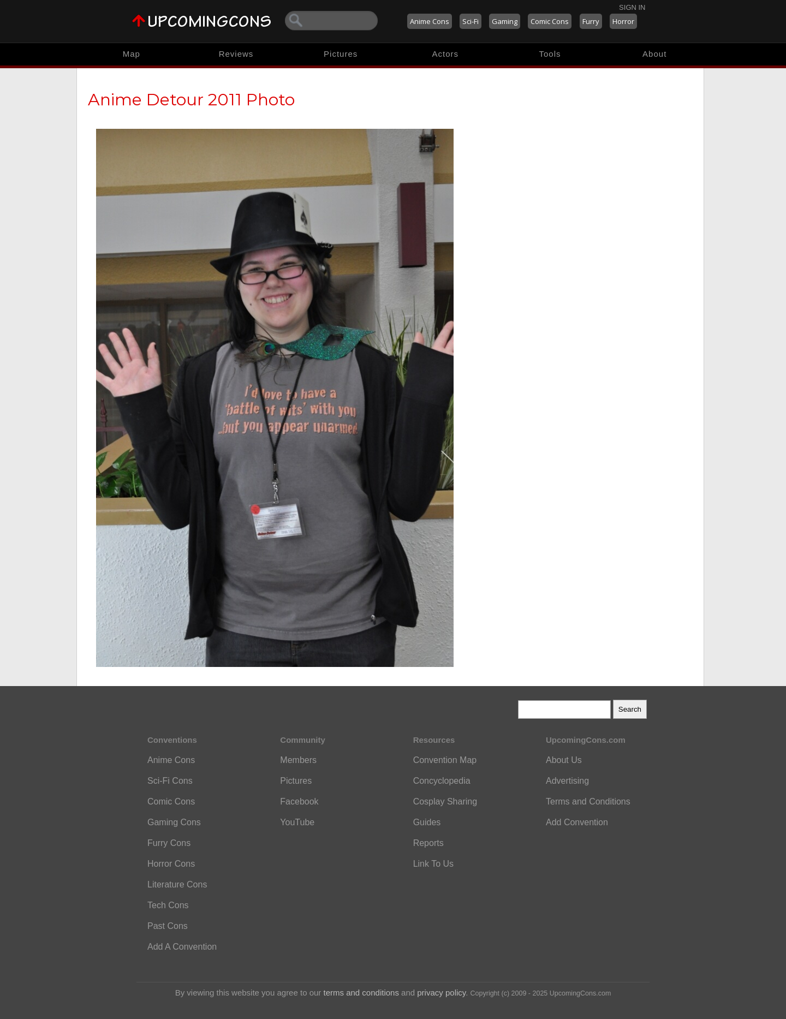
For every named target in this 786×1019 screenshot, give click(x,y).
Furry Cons (168, 843)
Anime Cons (429, 21)
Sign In (632, 7)
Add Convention (577, 822)
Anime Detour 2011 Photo (191, 100)
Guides (427, 822)
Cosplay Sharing (445, 801)
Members (298, 760)
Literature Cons (177, 884)
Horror (623, 21)
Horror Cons (171, 863)
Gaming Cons (174, 822)
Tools (550, 53)
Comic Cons (550, 21)
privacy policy (441, 992)
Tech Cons (168, 905)
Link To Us (433, 863)
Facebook (299, 801)
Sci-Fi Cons (170, 780)
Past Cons (167, 926)
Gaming (504, 21)
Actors (445, 53)
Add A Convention (182, 946)
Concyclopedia (442, 780)
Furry (590, 21)
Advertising (567, 780)
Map (131, 53)
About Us (564, 760)
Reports (428, 843)
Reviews (236, 53)
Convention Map (445, 760)
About (654, 53)
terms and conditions (361, 992)
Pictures (341, 53)
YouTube (297, 822)
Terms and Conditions (588, 801)
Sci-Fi (470, 21)
